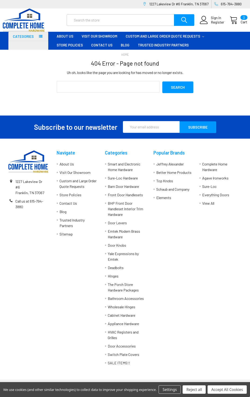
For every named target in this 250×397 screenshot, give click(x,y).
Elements (163, 201)
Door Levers (117, 226)
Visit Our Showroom (99, 40)
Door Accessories (122, 349)
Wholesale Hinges (121, 310)
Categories (23, 41)
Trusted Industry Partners (163, 49)
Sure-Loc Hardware (123, 181)
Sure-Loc (209, 190)
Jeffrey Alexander (170, 167)
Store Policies (70, 49)
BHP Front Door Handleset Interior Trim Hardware (125, 212)
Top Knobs (164, 184)
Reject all (194, 389)
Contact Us (101, 49)
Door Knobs (117, 248)
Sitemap (66, 237)
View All (208, 206)
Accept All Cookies (227, 389)
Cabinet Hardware (121, 318)
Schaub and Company (172, 192)
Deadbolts (116, 271)
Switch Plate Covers (123, 358)
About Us (65, 40)
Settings (170, 389)
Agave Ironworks (215, 181)
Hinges (113, 279)
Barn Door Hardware (123, 190)
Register (212, 25)
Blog (125, 49)
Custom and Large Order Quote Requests (165, 40)
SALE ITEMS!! (119, 366)
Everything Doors (215, 198)
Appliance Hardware (123, 327)
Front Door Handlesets (125, 198)
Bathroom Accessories (126, 302)
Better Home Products (173, 176)
